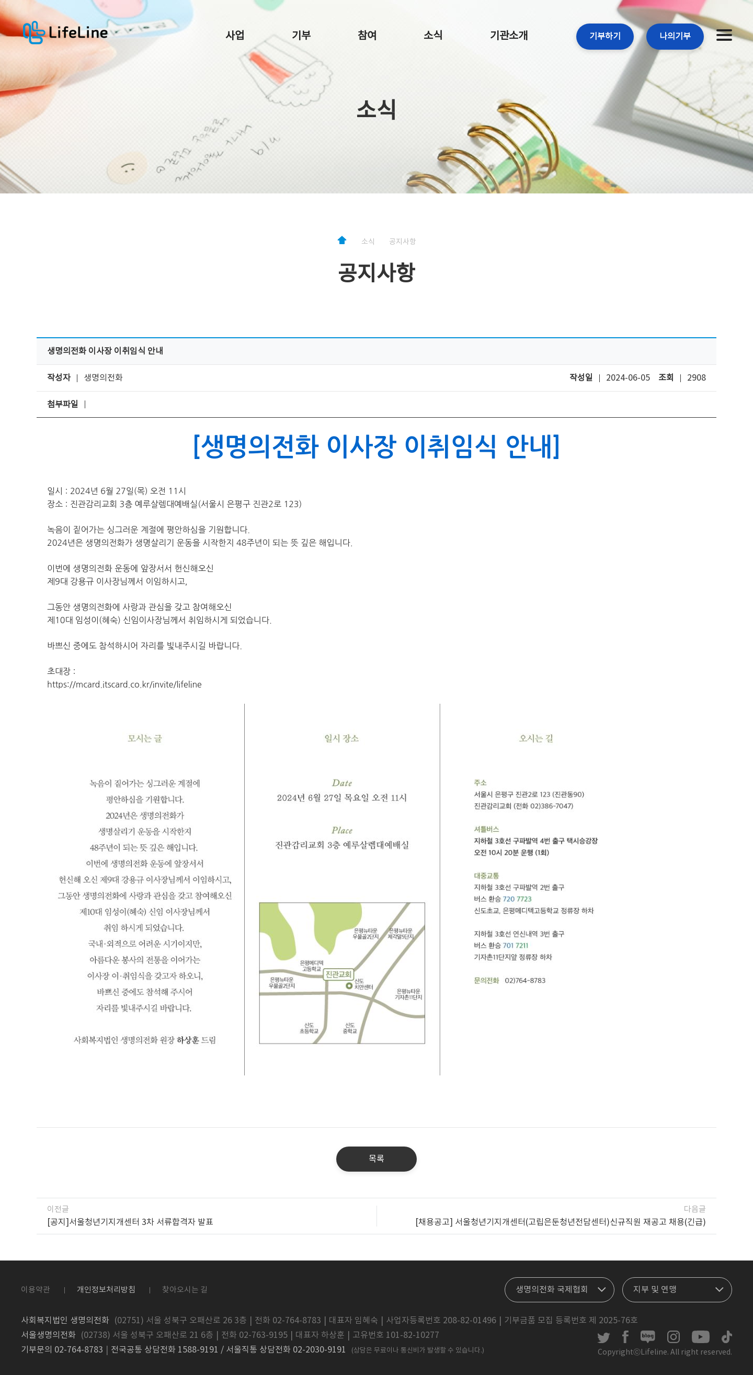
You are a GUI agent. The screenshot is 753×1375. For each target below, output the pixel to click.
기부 (301, 36)
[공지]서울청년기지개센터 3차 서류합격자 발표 (130, 1222)
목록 (376, 1159)
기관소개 (509, 36)
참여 (367, 36)
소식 (433, 36)
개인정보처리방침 (106, 1290)
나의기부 (675, 36)
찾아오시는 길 (185, 1290)
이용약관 (35, 1290)
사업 (234, 36)
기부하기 (605, 36)
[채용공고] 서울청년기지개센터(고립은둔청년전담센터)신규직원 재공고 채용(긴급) (560, 1222)
